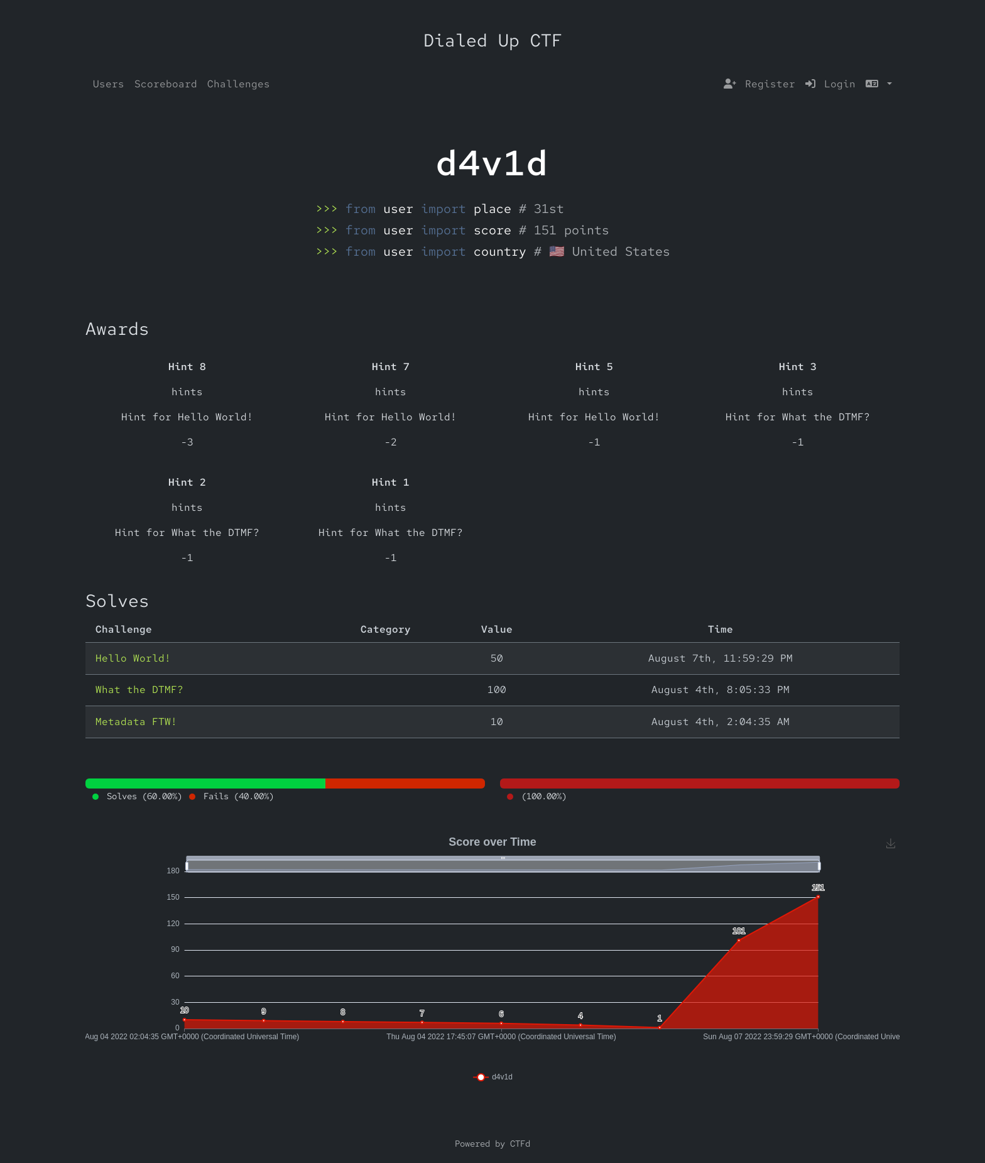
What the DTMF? (139, 689)
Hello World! (133, 658)
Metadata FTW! (136, 721)
